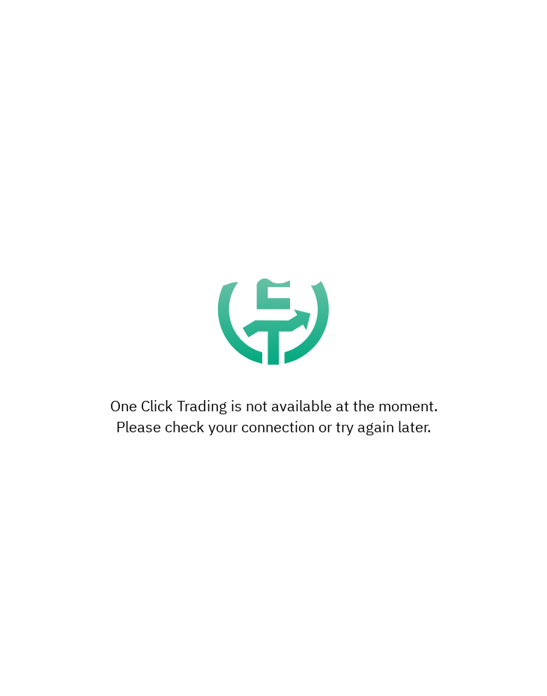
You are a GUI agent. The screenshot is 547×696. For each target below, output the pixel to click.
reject (329, 529)
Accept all (273, 664)
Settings (273, 623)
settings (357, 574)
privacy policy (163, 589)
